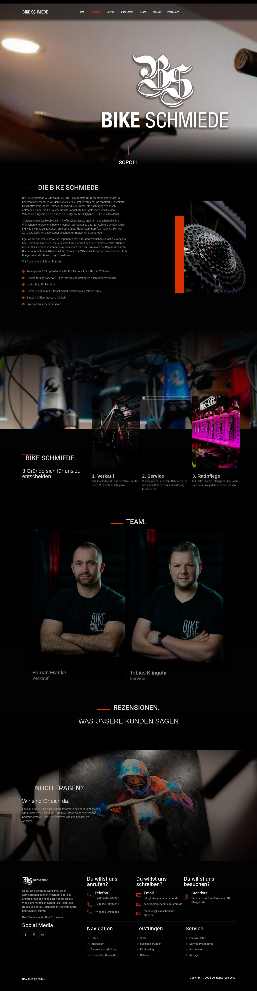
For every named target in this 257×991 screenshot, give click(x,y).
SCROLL (128, 162)
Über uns (95, 12)
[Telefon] (89, 894)
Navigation (100, 928)
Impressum (173, 12)
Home (81, 12)
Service (111, 12)
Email (149, 893)
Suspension (127, 12)
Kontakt (157, 12)
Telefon (101, 893)
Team (143, 12)
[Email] (138, 894)
